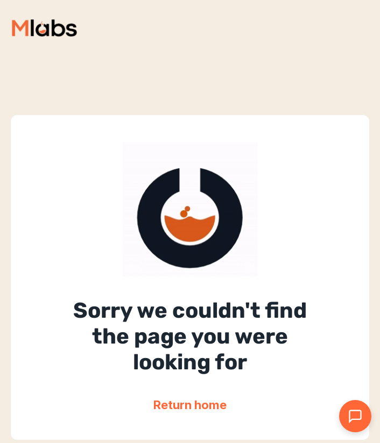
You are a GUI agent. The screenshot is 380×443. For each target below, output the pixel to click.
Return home (190, 405)
